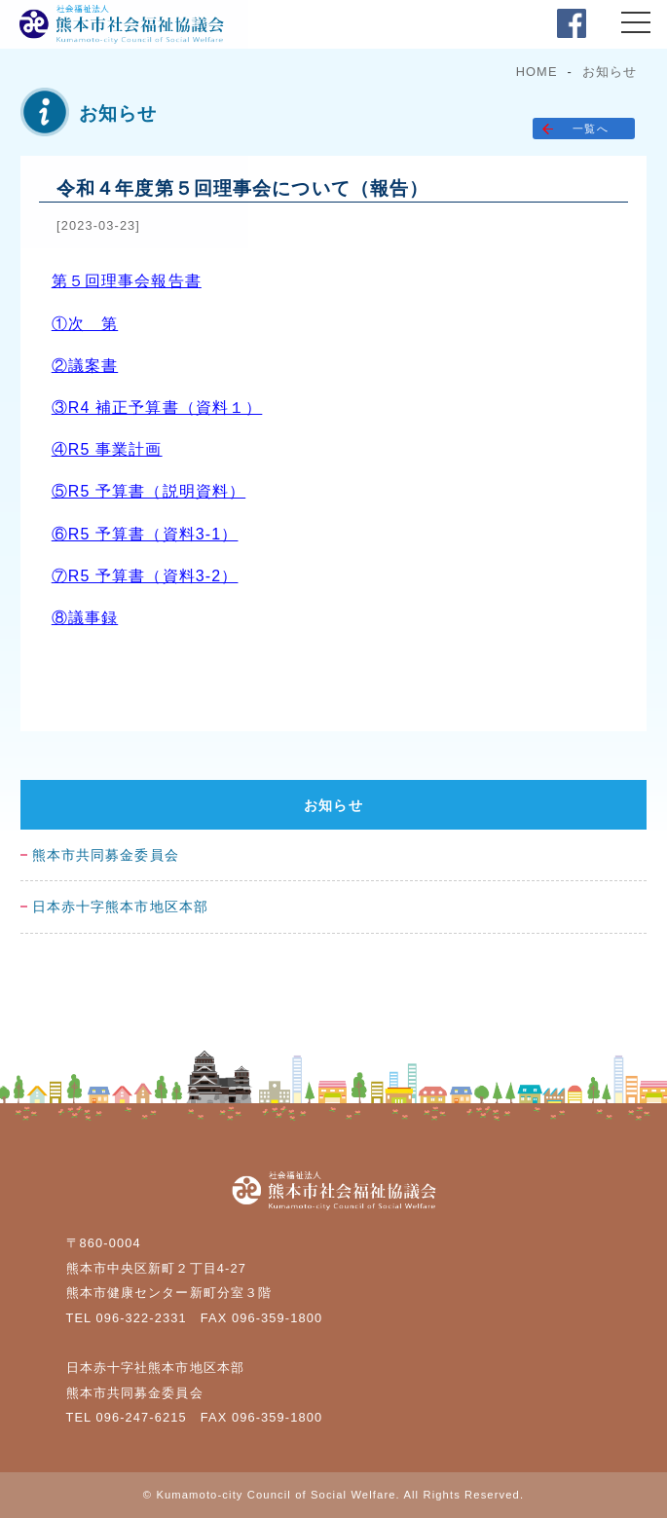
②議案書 (85, 365)
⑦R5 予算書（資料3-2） (145, 576)
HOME (537, 71)
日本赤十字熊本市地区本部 (120, 907)
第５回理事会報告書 (127, 281)
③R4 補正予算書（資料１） (157, 407)
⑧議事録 (85, 618)
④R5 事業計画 (107, 449)
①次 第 (85, 323)
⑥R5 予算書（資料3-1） (145, 534)
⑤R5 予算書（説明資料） (148, 491)
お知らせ (609, 71)
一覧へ (590, 128)
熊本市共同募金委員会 (105, 855)
